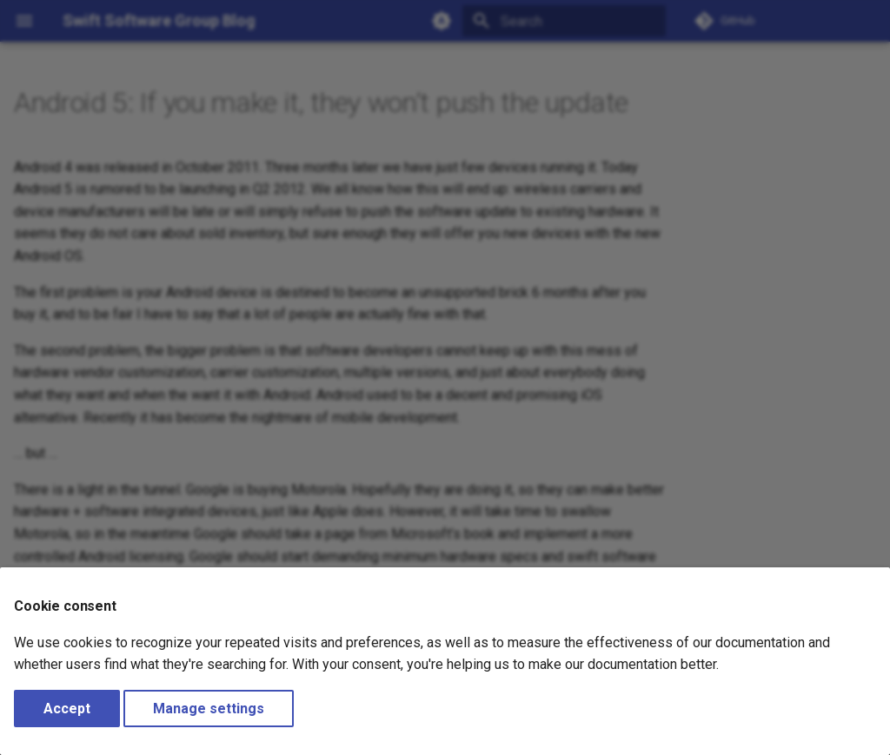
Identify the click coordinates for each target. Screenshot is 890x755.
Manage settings (208, 708)
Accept (66, 708)
